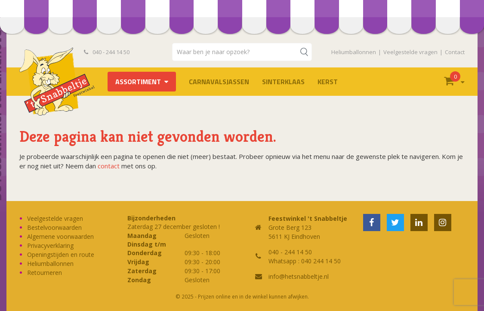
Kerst (328, 81)
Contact (455, 52)
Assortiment (138, 81)
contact (109, 166)
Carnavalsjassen (219, 81)
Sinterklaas (283, 81)
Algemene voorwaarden (60, 236)
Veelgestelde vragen (410, 52)
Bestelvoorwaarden (54, 227)
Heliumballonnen (353, 52)
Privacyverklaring (50, 245)
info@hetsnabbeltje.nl (298, 276)
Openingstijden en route (60, 254)
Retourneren (44, 272)
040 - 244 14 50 (106, 52)
